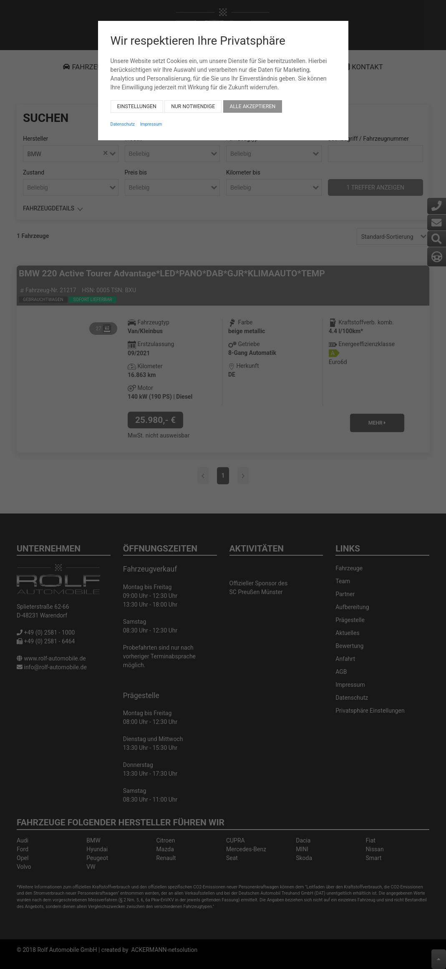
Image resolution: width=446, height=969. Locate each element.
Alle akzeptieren (253, 100)
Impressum (151, 117)
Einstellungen (136, 100)
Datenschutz (123, 117)
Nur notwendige (193, 100)
